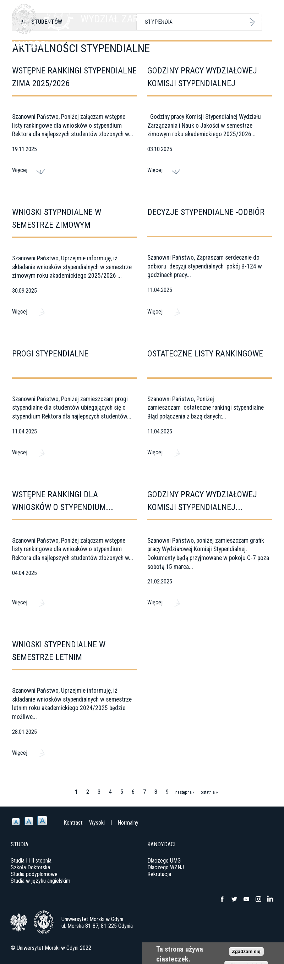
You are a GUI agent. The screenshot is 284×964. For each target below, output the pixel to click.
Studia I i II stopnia (31, 860)
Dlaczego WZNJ (165, 867)
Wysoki (97, 822)
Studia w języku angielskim (40, 880)
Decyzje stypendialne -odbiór (205, 212)
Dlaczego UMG (164, 860)
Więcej (19, 170)
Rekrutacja (159, 874)
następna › (184, 792)
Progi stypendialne (50, 354)
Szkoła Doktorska (30, 867)
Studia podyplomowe (34, 874)
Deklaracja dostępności (247, 947)
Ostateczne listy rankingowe (205, 354)
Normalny (128, 822)
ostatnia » (209, 792)
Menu (264, 17)
